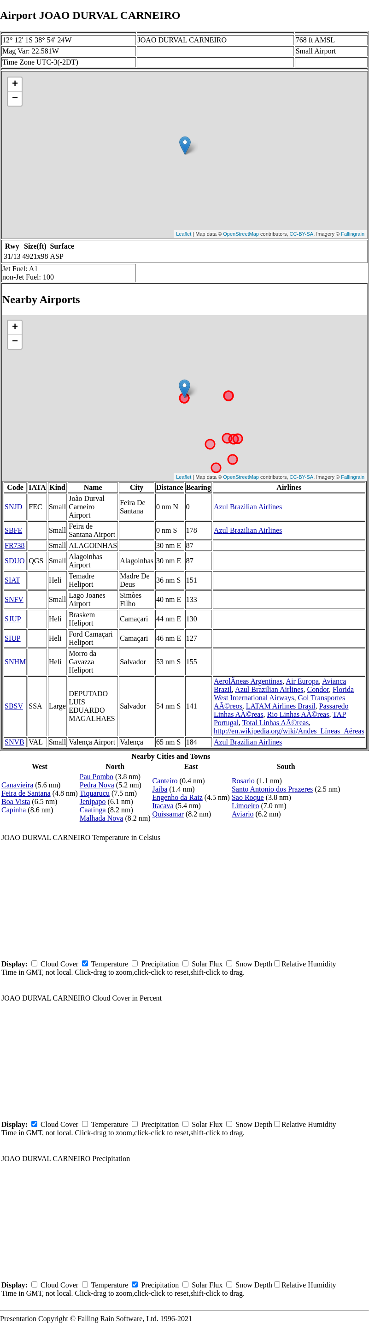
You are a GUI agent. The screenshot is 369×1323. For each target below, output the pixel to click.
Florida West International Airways (284, 693)
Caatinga (93, 810)
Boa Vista (15, 801)
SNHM (15, 662)
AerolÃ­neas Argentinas (248, 681)
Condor (318, 689)
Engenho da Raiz (177, 797)
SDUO (15, 561)
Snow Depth (253, 964)
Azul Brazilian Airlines (248, 507)
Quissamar (167, 814)
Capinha (13, 810)
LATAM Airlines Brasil (281, 706)
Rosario (243, 781)
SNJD (13, 507)
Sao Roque (248, 797)
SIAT (12, 580)
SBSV (14, 706)
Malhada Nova (101, 818)
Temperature (110, 964)
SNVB (14, 742)
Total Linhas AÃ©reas (275, 723)
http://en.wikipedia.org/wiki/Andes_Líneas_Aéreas (289, 731)
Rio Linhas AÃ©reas (298, 714)
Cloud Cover (59, 964)
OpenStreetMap (241, 234)
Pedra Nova (97, 785)
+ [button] (15, 84)
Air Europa (302, 681)
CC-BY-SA (302, 234)
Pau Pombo (96, 777)
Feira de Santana (26, 793)
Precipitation (160, 964)
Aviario (243, 814)
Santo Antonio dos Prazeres (272, 789)
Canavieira (17, 785)
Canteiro (164, 781)
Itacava (162, 806)
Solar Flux (207, 964)
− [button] (15, 99)
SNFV (14, 599)
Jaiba (159, 789)
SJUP (13, 619)
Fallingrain (352, 234)
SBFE (13, 530)
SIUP (13, 638)
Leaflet (183, 234)
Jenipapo (93, 801)
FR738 (15, 545)
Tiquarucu (95, 793)
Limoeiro (245, 806)
